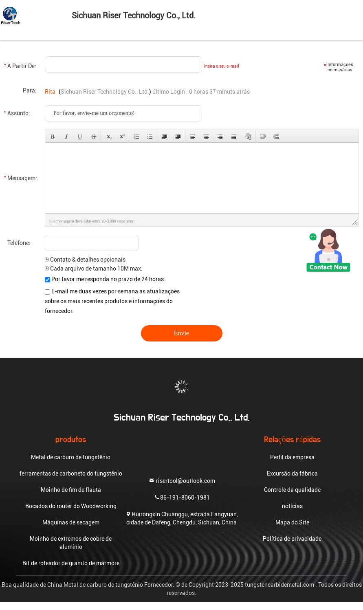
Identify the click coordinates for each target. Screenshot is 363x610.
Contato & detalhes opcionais (85, 259)
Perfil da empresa (292, 457)
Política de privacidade (292, 538)
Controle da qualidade (292, 490)
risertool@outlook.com (181, 480)
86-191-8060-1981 (182, 496)
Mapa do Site (292, 522)
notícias (292, 506)
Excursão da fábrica (292, 473)
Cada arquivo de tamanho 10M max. (94, 268)
